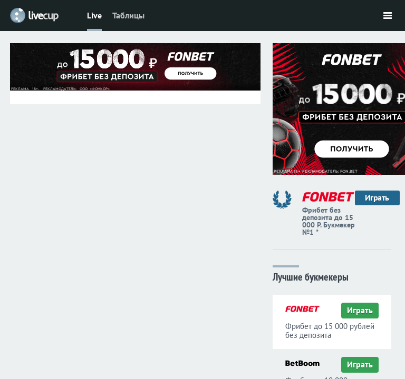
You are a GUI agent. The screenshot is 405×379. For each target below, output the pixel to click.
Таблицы (128, 15)
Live (94, 15)
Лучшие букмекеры (311, 276)
